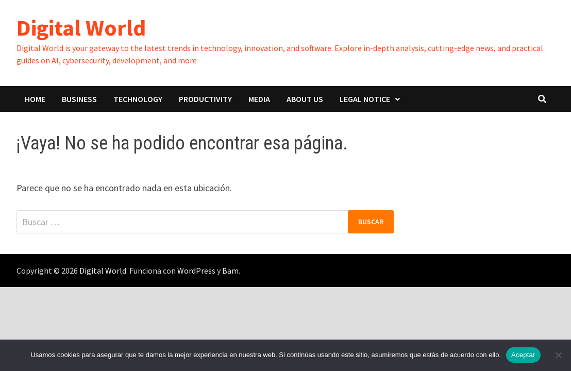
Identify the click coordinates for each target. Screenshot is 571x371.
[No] (558, 355)
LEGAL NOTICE (365, 99)
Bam (230, 270)
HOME (35, 99)
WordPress (196, 270)
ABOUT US (305, 99)
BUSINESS (79, 99)
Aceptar (523, 355)
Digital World (81, 27)
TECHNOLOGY (137, 99)
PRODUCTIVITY (205, 99)
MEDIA (259, 99)
